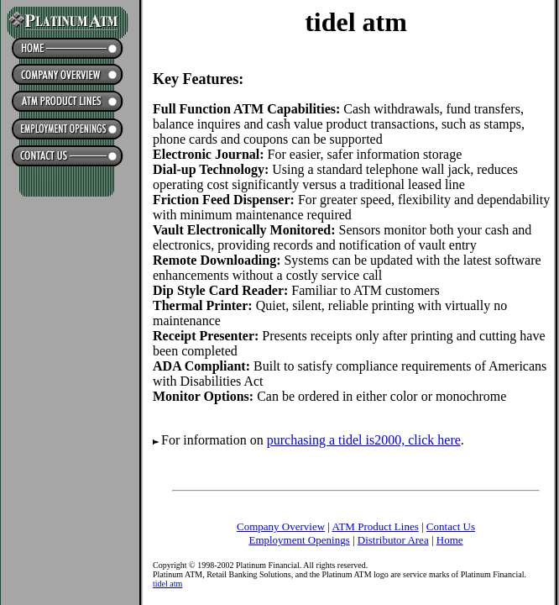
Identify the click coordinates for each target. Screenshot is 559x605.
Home (449, 540)
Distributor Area (393, 540)
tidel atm (167, 583)
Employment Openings (298, 540)
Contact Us (450, 526)
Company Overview (281, 526)
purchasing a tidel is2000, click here (364, 440)
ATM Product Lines (375, 526)
